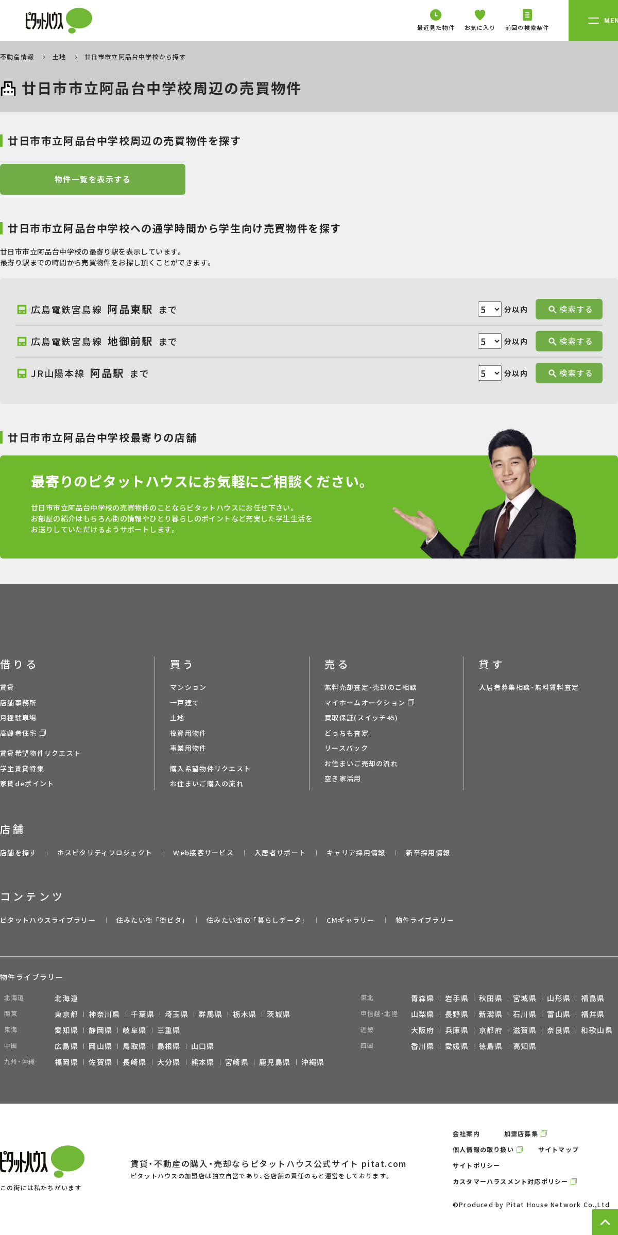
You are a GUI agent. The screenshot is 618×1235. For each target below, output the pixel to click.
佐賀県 (100, 1062)
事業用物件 (188, 748)
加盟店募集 (521, 1133)
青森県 (423, 998)
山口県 (203, 1046)
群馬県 (210, 1014)
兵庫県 (457, 1030)
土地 (60, 56)
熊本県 (203, 1062)
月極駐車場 (18, 717)
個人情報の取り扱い (483, 1149)
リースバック (346, 748)
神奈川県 (105, 1014)
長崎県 (134, 1062)
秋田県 (491, 998)
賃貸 (7, 687)
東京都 (66, 1014)
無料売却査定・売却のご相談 (370, 687)
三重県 (169, 1030)
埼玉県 (176, 1014)
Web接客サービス (203, 852)
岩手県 (457, 998)
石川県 (525, 1014)
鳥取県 (134, 1046)
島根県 (169, 1046)
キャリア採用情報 (356, 852)
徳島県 (491, 1046)
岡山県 (100, 1046)
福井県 (593, 1014)
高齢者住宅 (18, 733)
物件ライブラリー (425, 920)
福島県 (593, 998)
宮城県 (525, 998)
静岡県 (100, 1030)
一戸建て (184, 702)
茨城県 (278, 1014)
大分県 (169, 1062)
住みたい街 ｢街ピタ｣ (151, 920)
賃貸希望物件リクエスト (40, 753)
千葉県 (142, 1014)
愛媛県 (457, 1046)
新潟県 (491, 1014)
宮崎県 (237, 1062)
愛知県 (66, 1030)
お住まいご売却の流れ (361, 763)
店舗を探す (18, 852)
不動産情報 (18, 56)
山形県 (559, 998)
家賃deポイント (27, 783)
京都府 (491, 1030)
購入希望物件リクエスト (210, 768)
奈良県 (559, 1030)
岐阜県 (134, 1030)
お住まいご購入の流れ (207, 783)
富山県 (559, 1014)
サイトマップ (558, 1149)
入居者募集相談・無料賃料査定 (529, 687)
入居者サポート (280, 852)
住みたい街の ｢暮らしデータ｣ (256, 920)
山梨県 (423, 1014)
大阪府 (423, 1030)
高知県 (525, 1046)
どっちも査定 (346, 733)
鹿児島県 (275, 1062)
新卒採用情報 (428, 852)
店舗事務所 (18, 702)
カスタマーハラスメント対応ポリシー (510, 1181)
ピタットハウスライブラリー (48, 920)
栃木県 (244, 1014)
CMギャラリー (351, 920)
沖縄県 (313, 1062)
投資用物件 (188, 733)
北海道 (66, 998)
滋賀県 (525, 1030)
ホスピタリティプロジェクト (104, 852)
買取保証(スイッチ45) (361, 717)
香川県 (423, 1046)
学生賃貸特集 (22, 768)
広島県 (66, 1046)
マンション (188, 687)
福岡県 (66, 1062)
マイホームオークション (364, 702)
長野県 (457, 1014)
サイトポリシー (476, 1165)
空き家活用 (343, 778)
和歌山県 (597, 1030)
